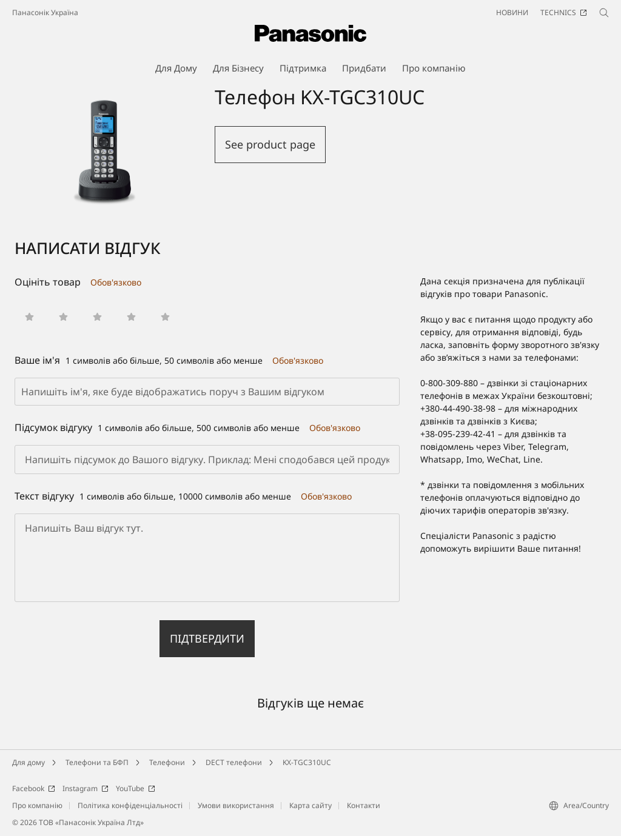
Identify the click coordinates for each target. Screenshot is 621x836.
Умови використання (236, 805)
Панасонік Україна (45, 12)
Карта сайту (310, 805)
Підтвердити (207, 638)
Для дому (28, 762)
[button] (29, 316)
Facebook (33, 788)
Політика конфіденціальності (130, 805)
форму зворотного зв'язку (545, 344)
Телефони (167, 762)
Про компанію (37, 805)
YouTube (135, 788)
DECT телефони (234, 762)
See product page (270, 144)
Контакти (363, 805)
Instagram (85, 788)
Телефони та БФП (97, 762)
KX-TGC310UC (307, 762)
